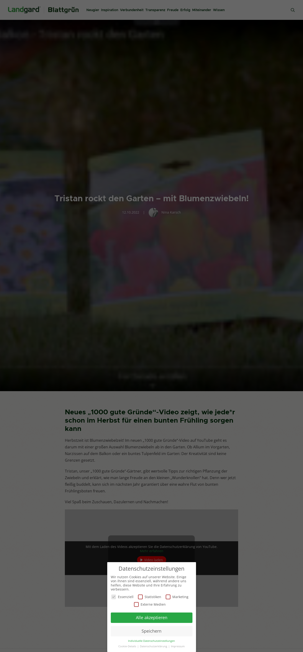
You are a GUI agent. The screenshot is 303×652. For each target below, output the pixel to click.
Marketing (177, 596)
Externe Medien (150, 604)
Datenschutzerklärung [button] (154, 646)
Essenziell (122, 596)
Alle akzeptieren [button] (151, 617)
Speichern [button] (151, 631)
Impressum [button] (178, 646)
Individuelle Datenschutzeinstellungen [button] (151, 640)
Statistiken (149, 596)
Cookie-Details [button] (127, 646)
